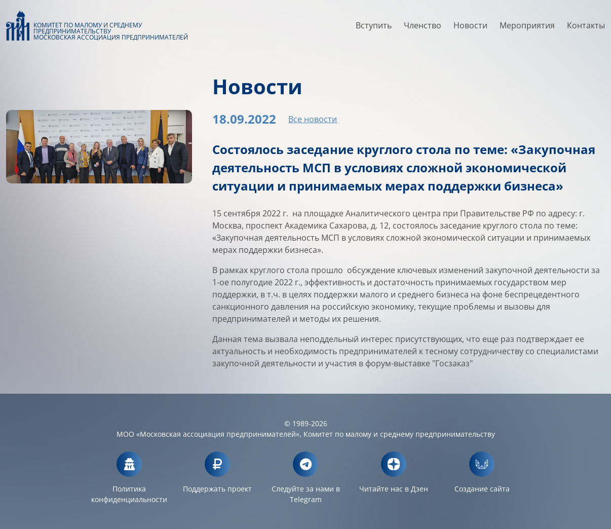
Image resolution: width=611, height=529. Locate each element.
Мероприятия (527, 29)
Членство (422, 29)
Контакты (586, 29)
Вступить (374, 29)
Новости (470, 29)
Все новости (312, 119)
